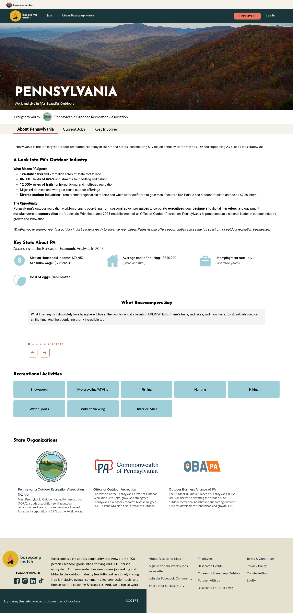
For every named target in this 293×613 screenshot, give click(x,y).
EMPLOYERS (247, 16)
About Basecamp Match (78, 15)
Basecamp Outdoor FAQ (215, 587)
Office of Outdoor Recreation (114, 489)
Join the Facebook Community (170, 578)
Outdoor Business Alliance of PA (192, 489)
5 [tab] (46, 345)
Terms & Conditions (260, 558)
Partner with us (209, 580)
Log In (270, 15)
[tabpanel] (146, 317)
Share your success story (166, 585)
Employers (205, 558)
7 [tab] (54, 345)
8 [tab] (58, 345)
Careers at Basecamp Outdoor (219, 573)
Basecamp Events (210, 566)
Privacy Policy (257, 566)
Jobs (50, 15)
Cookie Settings (258, 573)
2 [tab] (34, 345)
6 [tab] (50, 345)
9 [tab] (62, 345)
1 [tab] (30, 345)
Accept (132, 600)
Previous (32, 352)
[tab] (35, 129)
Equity (251, 580)
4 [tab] (42, 345)
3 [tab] (38, 345)
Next (45, 352)
